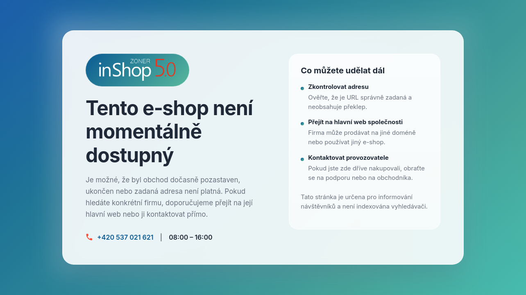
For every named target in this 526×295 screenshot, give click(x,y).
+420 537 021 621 (125, 237)
